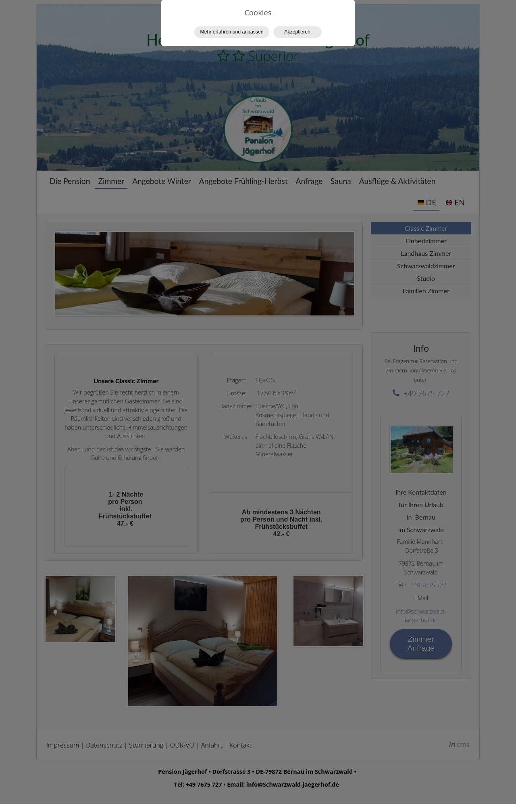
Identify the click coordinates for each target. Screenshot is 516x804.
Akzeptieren (297, 32)
